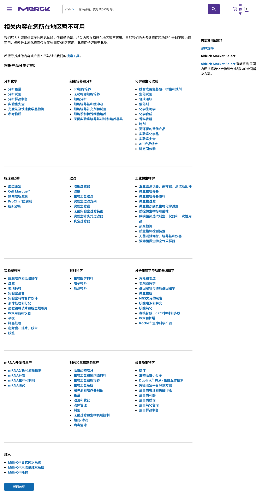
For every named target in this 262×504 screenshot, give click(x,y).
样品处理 (14, 323)
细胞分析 (80, 99)
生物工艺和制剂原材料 (90, 375)
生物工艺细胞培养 (87, 380)
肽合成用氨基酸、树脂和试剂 (160, 89)
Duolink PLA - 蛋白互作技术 (161, 380)
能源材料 (80, 288)
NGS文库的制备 (150, 298)
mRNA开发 (16, 375)
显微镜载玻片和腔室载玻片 (27, 308)
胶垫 (11, 333)
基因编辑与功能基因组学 (157, 288)
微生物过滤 (147, 201)
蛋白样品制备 (149, 410)
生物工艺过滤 (83, 196)
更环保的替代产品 (152, 129)
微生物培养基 (149, 191)
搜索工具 (72, 56)
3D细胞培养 (82, 89)
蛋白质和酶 (147, 395)
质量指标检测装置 (152, 231)
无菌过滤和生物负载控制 (92, 415)
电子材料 (80, 283)
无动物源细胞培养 (87, 94)
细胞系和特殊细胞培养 (90, 114)
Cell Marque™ (19, 191)
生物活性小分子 (150, 375)
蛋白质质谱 (147, 400)
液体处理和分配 (19, 303)
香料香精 (145, 119)
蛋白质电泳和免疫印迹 (155, 390)
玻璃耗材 (14, 288)
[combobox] (141, 9)
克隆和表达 (147, 278)
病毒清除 (80, 425)
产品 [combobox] (68, 9)
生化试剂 (145, 94)
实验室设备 (16, 293)
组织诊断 (14, 206)
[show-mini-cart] (241, 9)
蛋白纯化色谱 (149, 405)
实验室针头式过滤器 (88, 216)
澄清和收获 (82, 400)
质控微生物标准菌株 (154, 211)
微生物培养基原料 (152, 196)
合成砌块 (145, 99)
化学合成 (145, 114)
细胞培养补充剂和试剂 (90, 109)
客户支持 (207, 48)
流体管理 (80, 405)
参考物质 (14, 114)
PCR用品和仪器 (19, 313)
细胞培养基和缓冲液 (88, 104)
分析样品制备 (18, 99)
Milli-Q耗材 (18, 472)
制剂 (142, 124)
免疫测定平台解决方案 (155, 385)
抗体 (142, 370)
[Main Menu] (9, 9)
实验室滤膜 (82, 206)
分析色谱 (14, 89)
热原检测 (145, 226)
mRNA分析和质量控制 (24, 370)
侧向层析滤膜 (18, 196)
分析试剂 (14, 94)
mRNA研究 (16, 385)
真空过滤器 (82, 221)
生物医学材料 (83, 278)
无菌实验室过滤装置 (88, 211)
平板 (11, 318)
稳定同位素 (147, 149)
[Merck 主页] (34, 9)
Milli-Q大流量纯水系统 (26, 467)
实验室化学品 (149, 134)
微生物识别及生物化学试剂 (158, 206)
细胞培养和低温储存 (23, 278)
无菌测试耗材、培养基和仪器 (160, 236)
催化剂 (144, 104)
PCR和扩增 (147, 318)
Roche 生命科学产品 (155, 323)
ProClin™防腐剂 (20, 201)
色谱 (77, 395)
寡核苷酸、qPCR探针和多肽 (159, 313)
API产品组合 (148, 144)
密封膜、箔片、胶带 (23, 328)
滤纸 (77, 191)
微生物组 (145, 293)
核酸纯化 (145, 308)
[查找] (214, 9)
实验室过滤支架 (85, 201)
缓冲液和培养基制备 (88, 390)
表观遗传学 (147, 283)
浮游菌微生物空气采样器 (157, 241)
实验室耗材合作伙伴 (23, 298)
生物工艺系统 (83, 385)
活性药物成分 (83, 370)
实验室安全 (16, 104)
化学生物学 (147, 109)
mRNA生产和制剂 (21, 380)
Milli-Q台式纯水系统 (24, 462)
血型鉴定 (14, 186)
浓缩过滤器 (82, 186)
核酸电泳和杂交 (150, 303)
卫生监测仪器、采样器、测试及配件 (165, 186)
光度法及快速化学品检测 (26, 109)
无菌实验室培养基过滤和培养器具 (98, 119)
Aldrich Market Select (218, 64)
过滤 (11, 283)
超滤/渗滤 (81, 420)
